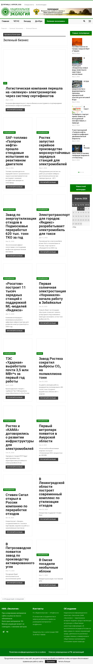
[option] (81, 99)
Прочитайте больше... (15, 110)
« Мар (74, 227)
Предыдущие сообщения (13, 599)
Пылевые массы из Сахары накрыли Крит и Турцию (81, 49)
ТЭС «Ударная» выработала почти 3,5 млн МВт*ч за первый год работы (17, 370)
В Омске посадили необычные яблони (48, 565)
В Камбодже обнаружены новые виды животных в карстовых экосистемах (80, 66)
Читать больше (64, 661)
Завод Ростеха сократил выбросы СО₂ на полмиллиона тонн (51, 368)
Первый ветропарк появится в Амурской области (48, 433)
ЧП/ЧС (16, 21)
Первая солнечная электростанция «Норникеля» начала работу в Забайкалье (52, 293)
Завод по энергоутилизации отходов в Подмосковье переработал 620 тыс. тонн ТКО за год (21, 226)
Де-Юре (38, 21)
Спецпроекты (29, 5)
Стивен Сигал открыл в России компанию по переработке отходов (17, 504)
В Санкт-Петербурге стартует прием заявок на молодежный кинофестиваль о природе (80, 115)
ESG (5, 83)
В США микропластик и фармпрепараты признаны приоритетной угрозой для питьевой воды (81, 90)
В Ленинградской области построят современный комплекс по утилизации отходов (51, 492)
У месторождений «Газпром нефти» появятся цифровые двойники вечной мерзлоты (80, 134)
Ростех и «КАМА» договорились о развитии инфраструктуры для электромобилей (20, 437)
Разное (39, 353)
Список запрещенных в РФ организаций (66, 652)
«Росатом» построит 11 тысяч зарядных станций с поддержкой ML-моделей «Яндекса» (16, 297)
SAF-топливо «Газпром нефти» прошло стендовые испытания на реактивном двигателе (17, 151)
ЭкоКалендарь (41, 5)
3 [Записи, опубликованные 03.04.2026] (83, 209)
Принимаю (51, 661)
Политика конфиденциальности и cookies (27, 652)
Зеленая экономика (56, 21)
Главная (5, 21)
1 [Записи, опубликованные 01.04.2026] (78, 209)
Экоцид (27, 21)
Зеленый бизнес (9, 132)
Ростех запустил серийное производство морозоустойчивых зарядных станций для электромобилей (55, 151)
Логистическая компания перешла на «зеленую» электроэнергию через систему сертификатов (34, 92)
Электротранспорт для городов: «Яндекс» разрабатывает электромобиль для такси (54, 224)
